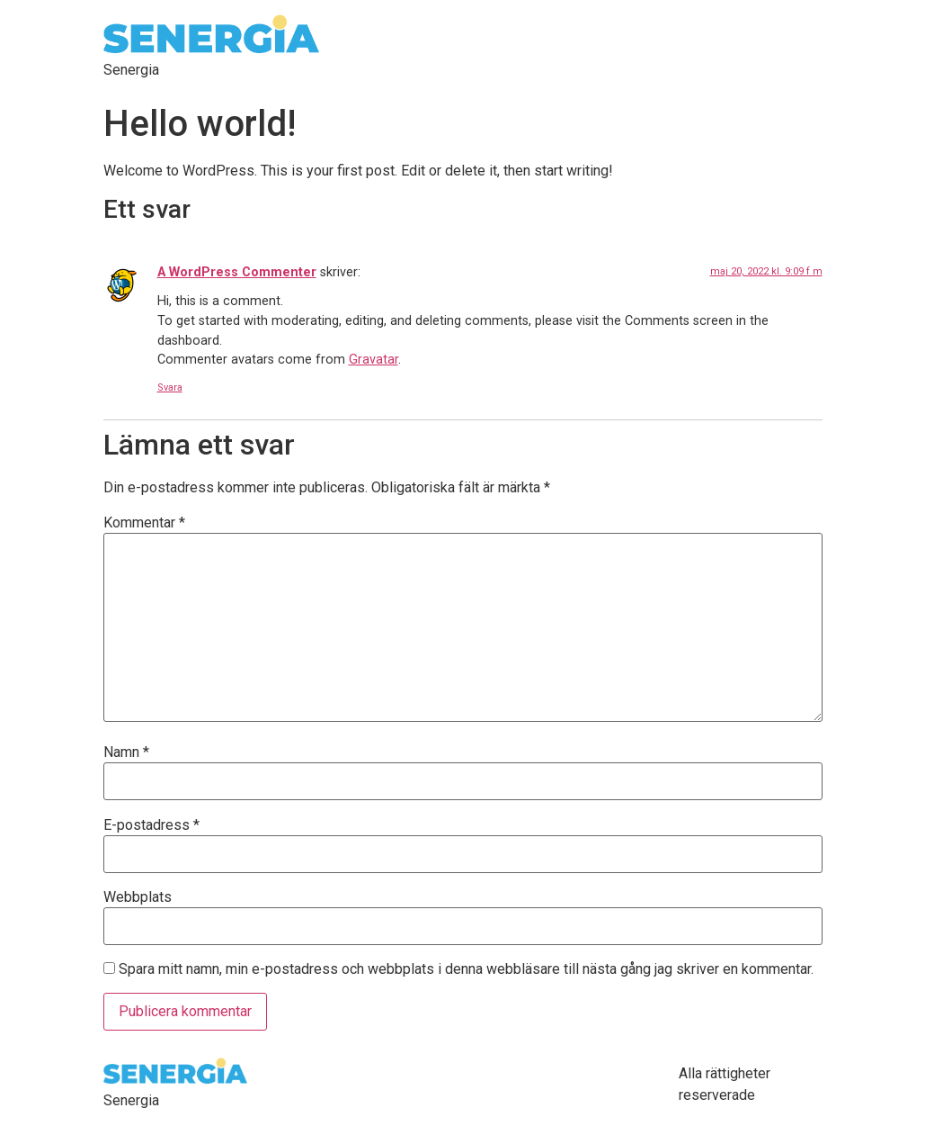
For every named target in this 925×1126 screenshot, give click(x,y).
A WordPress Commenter (236, 272)
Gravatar (373, 359)
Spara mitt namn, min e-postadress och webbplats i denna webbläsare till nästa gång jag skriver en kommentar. (466, 969)
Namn (126, 752)
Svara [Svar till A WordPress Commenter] (169, 387)
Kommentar (144, 523)
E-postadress (151, 825)
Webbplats (137, 897)
